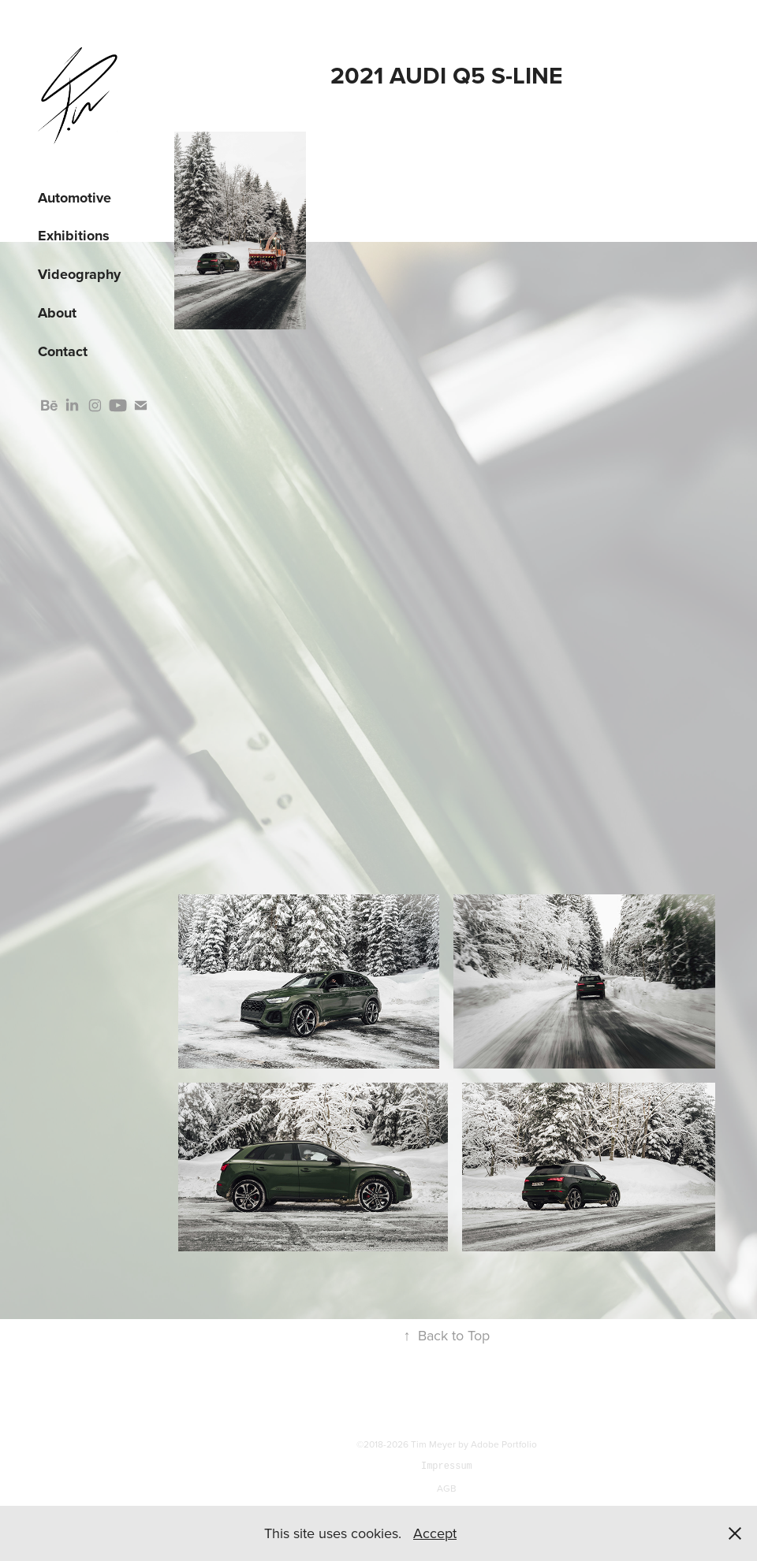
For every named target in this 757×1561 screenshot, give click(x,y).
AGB (447, 1488)
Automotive (74, 198)
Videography (79, 274)
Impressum (446, 1466)
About (57, 313)
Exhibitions (74, 235)
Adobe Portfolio (504, 1444)
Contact (63, 351)
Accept (435, 1533)
